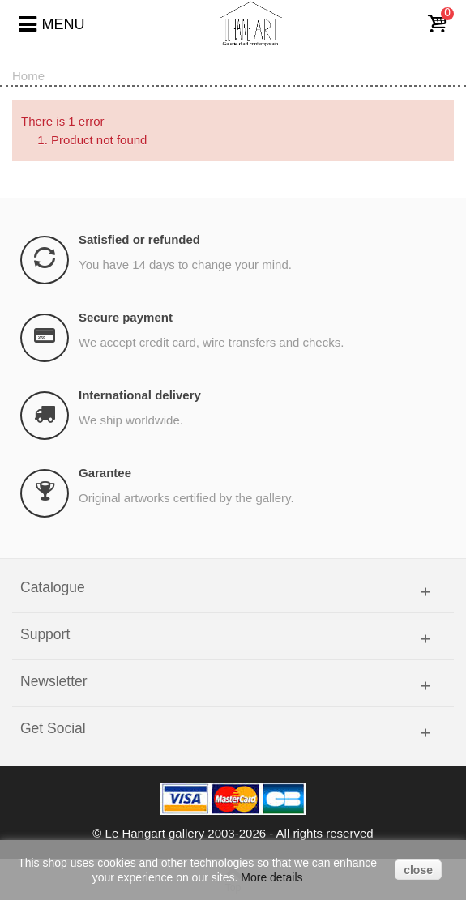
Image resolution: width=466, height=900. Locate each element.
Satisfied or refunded (139, 239)
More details (271, 877)
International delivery (140, 395)
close (418, 870)
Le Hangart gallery (155, 833)
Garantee (105, 473)
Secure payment (126, 317)
